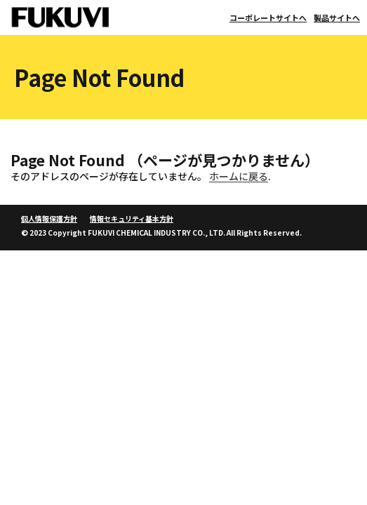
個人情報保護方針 (49, 218)
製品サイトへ (337, 17)
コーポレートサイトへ (268, 17)
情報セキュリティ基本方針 (131, 218)
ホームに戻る (238, 176)
